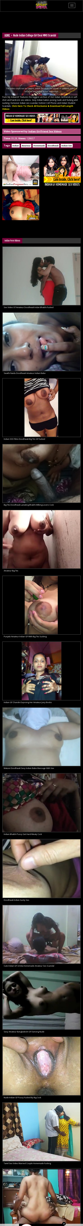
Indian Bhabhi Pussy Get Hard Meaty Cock (23, 834)
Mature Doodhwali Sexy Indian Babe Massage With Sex (29, 768)
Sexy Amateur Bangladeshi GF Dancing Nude (24, 1031)
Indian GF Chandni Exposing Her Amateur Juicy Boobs (28, 702)
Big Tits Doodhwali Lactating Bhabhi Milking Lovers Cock (29, 504)
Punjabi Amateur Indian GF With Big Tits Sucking (25, 636)
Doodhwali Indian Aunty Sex (16, 900)
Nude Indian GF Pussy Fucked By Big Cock (22, 1097)
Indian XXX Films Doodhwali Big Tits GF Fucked (24, 439)
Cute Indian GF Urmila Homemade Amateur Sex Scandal (29, 965)
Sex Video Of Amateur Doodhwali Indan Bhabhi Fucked (28, 307)
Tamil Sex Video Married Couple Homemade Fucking (27, 1163)
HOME (7, 35)
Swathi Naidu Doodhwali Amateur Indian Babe (25, 373)
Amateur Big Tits (11, 570)
